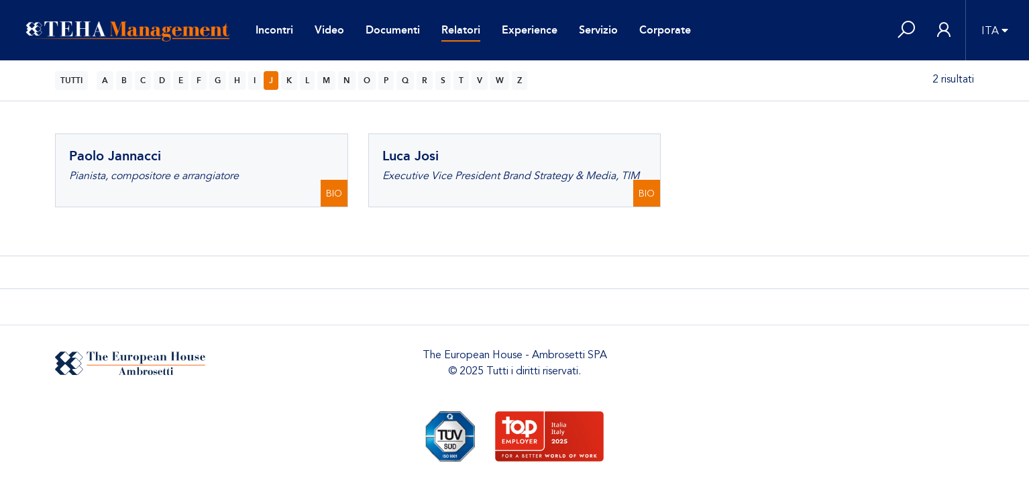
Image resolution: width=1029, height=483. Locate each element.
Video (329, 29)
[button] (906, 30)
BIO (334, 193)
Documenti (393, 29)
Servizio (598, 29)
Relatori (460, 29)
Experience (529, 29)
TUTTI (71, 80)
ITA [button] (990, 31)
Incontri (274, 29)
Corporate (665, 29)
